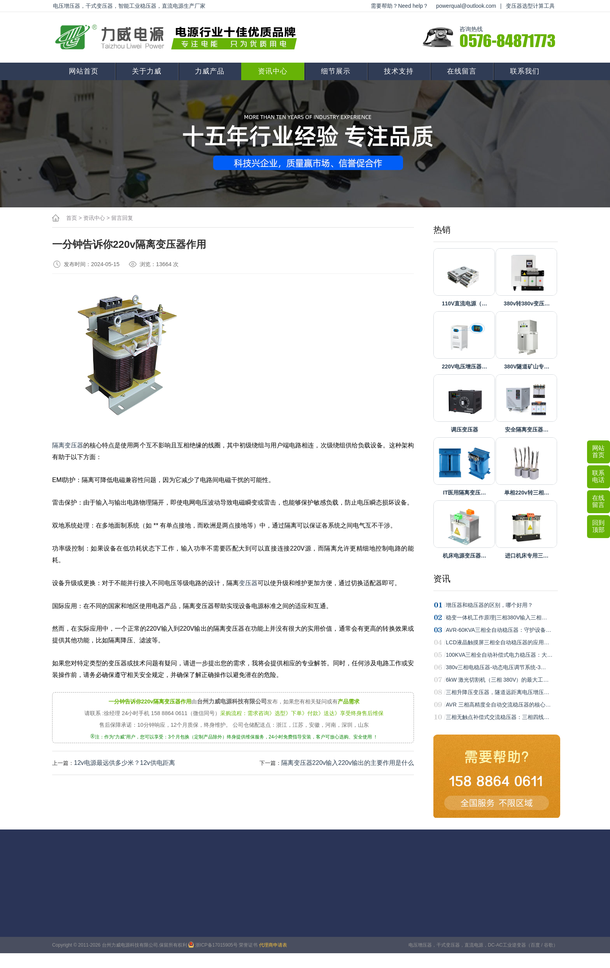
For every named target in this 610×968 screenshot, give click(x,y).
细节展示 (336, 71)
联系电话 (598, 476)
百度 (535, 945)
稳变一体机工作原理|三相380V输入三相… (496, 617)
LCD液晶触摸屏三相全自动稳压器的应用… (497, 642)
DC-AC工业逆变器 (507, 945)
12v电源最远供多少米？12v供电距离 (124, 762)
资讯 (441, 579)
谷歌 (548, 945)
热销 (441, 230)
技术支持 (399, 71)
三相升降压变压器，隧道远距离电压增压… (497, 692)
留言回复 (122, 218)
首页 (71, 218)
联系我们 (525, 71)
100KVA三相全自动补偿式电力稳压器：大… (499, 655)
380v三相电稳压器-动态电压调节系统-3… (496, 667)
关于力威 (146, 71)
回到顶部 (598, 526)
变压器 (248, 583)
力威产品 (209, 71)
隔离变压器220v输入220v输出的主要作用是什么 (347, 762)
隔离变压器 (67, 445)
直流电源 (474, 945)
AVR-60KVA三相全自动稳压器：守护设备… (498, 630)
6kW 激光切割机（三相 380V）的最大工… (497, 680)
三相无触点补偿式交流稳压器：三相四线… (497, 717)
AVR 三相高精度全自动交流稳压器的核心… (498, 704)
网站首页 (83, 71)
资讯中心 (272, 71)
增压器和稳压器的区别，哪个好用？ (489, 605)
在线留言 (462, 71)
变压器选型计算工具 (530, 6)
